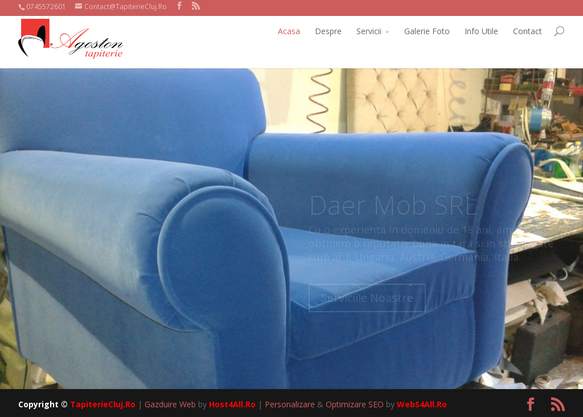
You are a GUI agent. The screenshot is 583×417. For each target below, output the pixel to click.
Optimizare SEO (355, 404)
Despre (328, 31)
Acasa (289, 31)
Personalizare (290, 404)
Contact (527, 31)
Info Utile (481, 31)
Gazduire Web (170, 404)
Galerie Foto (427, 31)
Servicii (368, 31)
